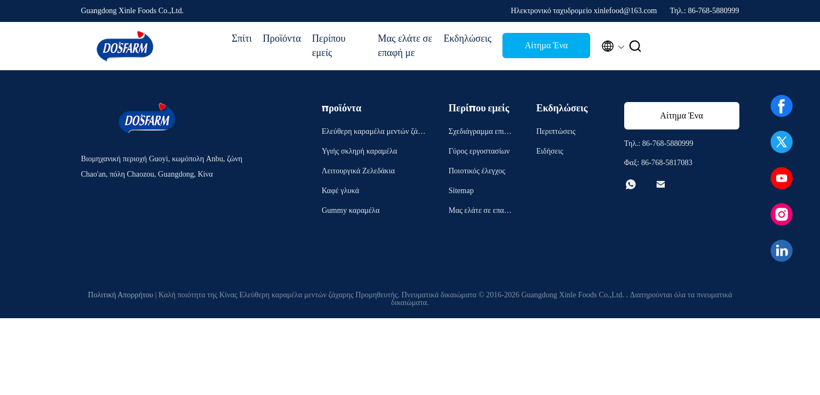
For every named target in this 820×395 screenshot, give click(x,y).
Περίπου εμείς (329, 45)
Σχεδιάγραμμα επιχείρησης (481, 133)
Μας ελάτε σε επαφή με (405, 45)
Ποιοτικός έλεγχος (477, 171)
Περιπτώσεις (555, 131)
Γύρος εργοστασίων (479, 151)
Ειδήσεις (549, 151)
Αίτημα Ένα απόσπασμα (546, 48)
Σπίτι (242, 38)
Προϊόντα (282, 38)
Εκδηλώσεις (467, 38)
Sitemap (461, 191)
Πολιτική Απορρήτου (120, 295)
